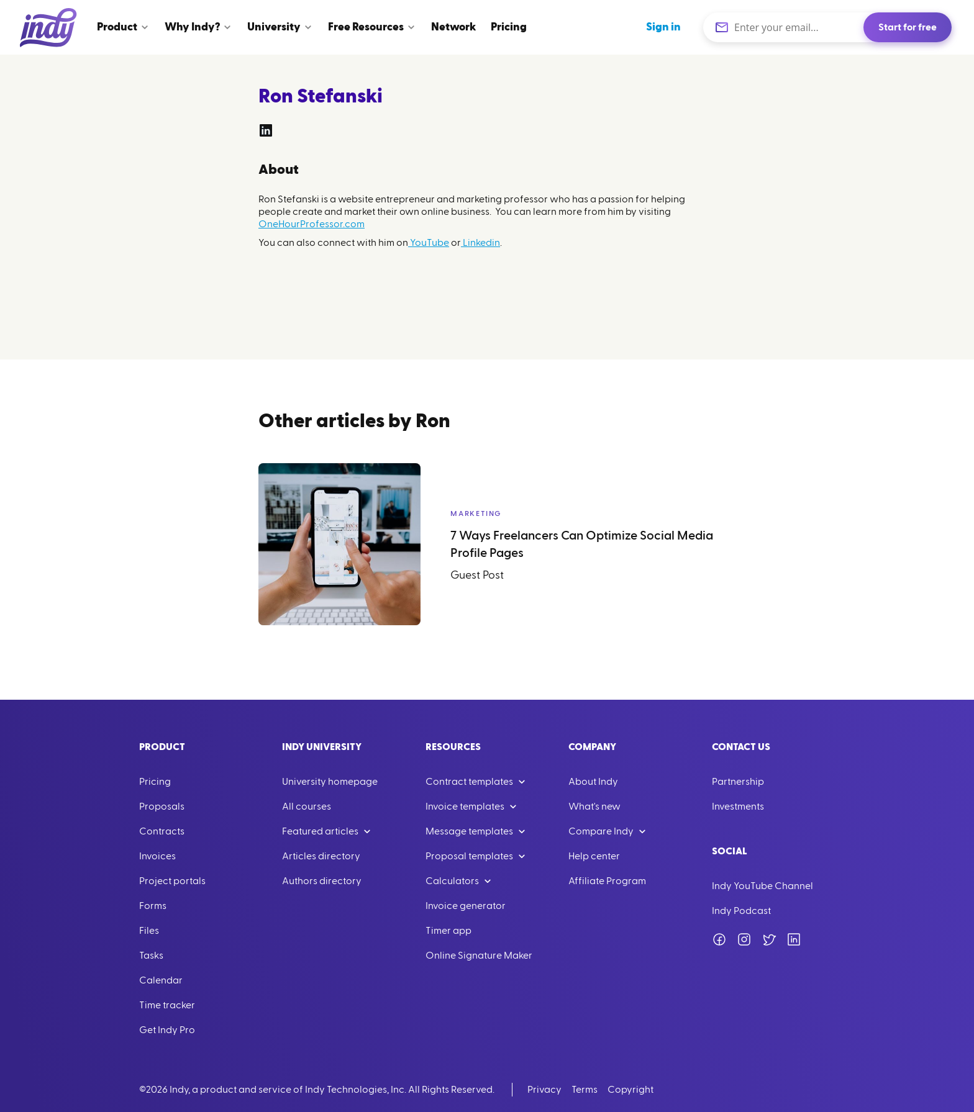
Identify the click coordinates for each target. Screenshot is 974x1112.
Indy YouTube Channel (762, 886)
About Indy (593, 782)
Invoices (157, 856)
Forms (152, 906)
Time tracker (167, 1005)
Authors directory (322, 881)
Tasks (151, 956)
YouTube (428, 243)
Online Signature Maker (479, 956)
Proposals (161, 806)
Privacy (544, 1090)
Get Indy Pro (167, 1030)
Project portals (172, 881)
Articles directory (321, 856)
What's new (594, 806)
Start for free (907, 27)
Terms (584, 1090)
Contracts (161, 831)
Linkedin (480, 243)
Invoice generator (466, 906)
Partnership (738, 782)
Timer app (448, 931)
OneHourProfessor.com (311, 224)
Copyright (630, 1090)
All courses (306, 806)
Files (149, 931)
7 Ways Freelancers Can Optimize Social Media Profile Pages (581, 544)
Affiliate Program (607, 881)
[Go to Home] (48, 27)
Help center (594, 856)
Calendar (161, 980)
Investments (738, 806)
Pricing (155, 782)
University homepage (330, 782)
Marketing (475, 513)
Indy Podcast (741, 911)
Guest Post (477, 575)
